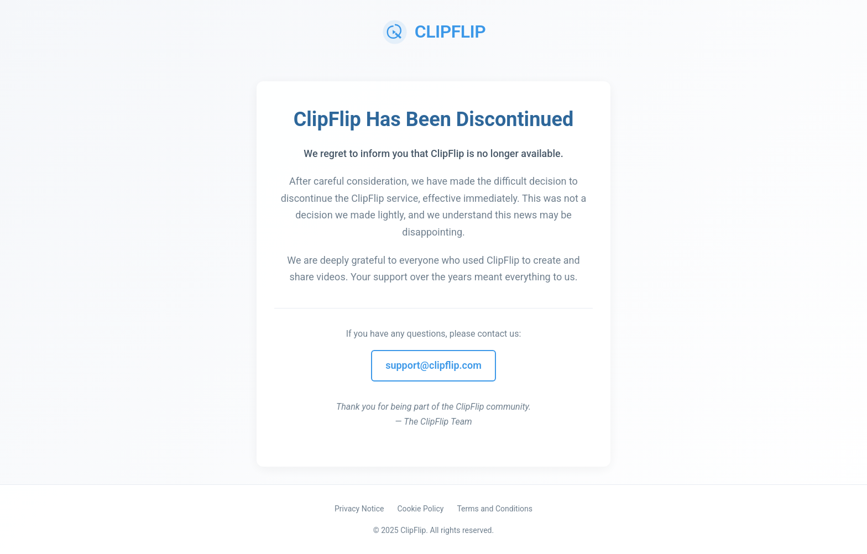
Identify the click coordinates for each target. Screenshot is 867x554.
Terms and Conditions (494, 508)
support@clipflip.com (433, 365)
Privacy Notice (359, 508)
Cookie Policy (420, 508)
